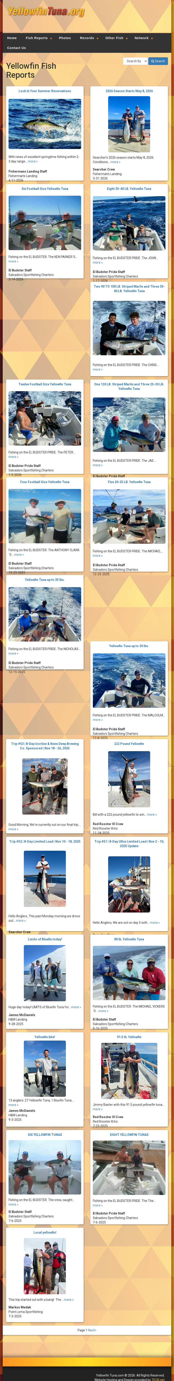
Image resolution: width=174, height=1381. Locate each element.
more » (33, 156)
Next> (92, 1330)
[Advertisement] (127, 19)
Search (158, 61)
